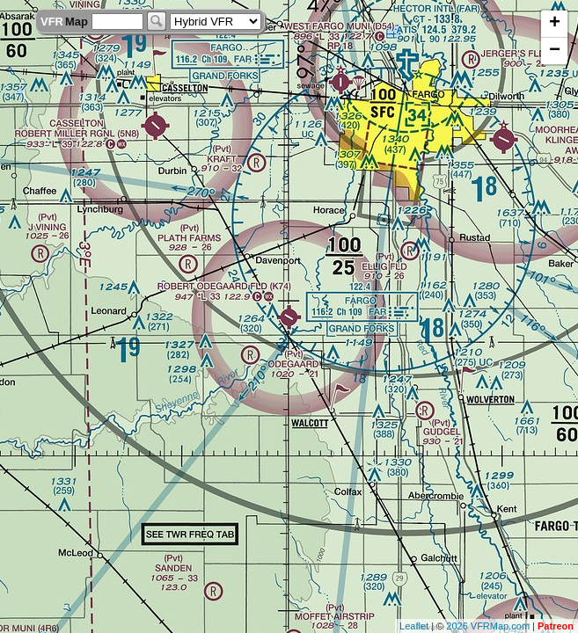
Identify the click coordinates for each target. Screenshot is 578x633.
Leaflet (413, 626)
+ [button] (554, 24)
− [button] (554, 51)
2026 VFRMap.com (488, 626)
